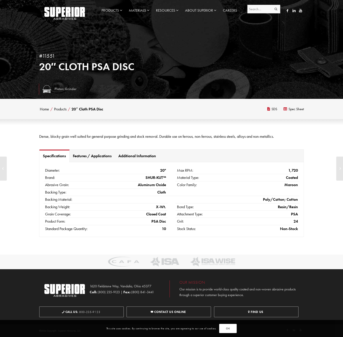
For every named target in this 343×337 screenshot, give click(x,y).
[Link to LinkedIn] (294, 10)
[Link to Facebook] (287, 10)
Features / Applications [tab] (92, 155)
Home (44, 109)
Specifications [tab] (54, 155)
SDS (272, 109)
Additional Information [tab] (137, 155)
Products (60, 109)
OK (228, 328)
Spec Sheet (294, 109)
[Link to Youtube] (300, 10)
